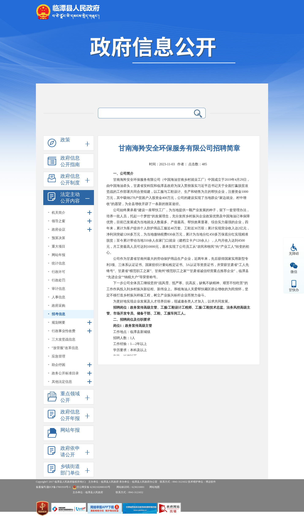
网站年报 (58, 255)
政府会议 (58, 229)
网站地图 (154, 487)
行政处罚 (58, 280)
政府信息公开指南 (70, 161)
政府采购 (58, 305)
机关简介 (58, 212)
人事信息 (58, 297)
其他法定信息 (62, 381)
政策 (65, 139)
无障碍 (294, 253)
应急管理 (58, 356)
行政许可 (58, 272)
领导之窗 (58, 221)
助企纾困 (58, 365)
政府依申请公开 (70, 451)
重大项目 (58, 246)
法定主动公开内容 (70, 198)
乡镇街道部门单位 (70, 470)
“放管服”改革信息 (65, 348)
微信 (293, 272)
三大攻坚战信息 (63, 339)
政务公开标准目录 (65, 373)
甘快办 (294, 290)
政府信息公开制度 (70, 179)
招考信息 (58, 314)
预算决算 (58, 238)
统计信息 (58, 263)
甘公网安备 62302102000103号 (91, 487)
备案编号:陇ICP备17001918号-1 (53, 487)
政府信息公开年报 (70, 415)
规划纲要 (58, 322)
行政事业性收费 (63, 331)
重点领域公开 (70, 397)
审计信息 (58, 288)
